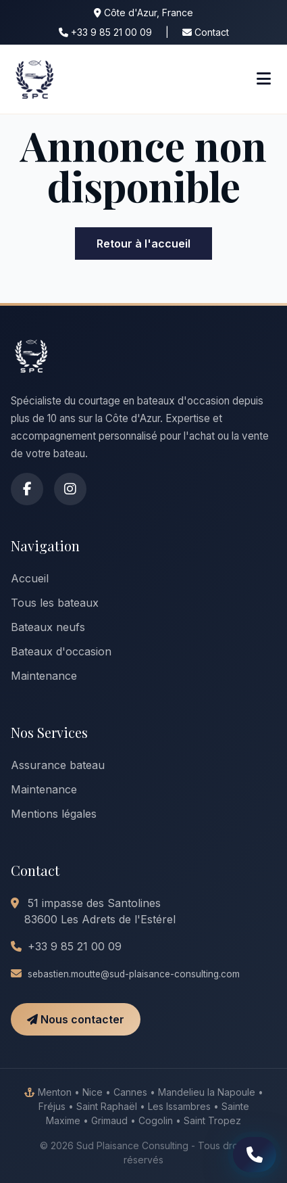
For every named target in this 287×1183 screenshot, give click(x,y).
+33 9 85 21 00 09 (105, 32)
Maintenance (44, 675)
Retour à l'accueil (143, 243)
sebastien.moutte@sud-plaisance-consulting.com (134, 974)
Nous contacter (75, 1019)
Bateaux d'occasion (61, 651)
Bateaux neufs (48, 627)
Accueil (30, 578)
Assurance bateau (58, 765)
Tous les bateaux (55, 602)
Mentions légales (54, 813)
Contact (205, 32)
